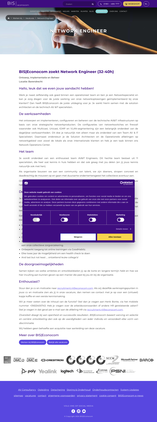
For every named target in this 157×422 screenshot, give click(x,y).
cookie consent (107, 395)
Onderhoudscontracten (105, 389)
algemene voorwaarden (61, 395)
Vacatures (29, 18)
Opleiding (43, 389)
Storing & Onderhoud (79, 389)
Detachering (58, 389)
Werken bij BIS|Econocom (32, 342)
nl (146, 4)
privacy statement (87, 395)
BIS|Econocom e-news (130, 395)
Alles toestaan (114, 237)
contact (42, 395)
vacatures (30, 395)
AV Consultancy (27, 389)
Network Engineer (45, 18)
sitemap (18, 395)
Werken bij (17, 18)
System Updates (129, 389)
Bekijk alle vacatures (58, 342)
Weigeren (78, 237)
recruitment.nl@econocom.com (75, 288)
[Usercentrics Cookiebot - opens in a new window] (122, 183)
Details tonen (122, 229)
